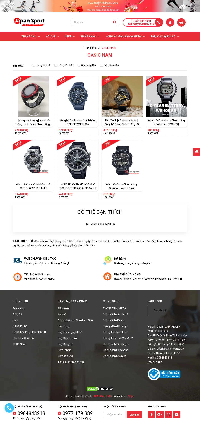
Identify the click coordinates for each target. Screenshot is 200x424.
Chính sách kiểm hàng (115, 350)
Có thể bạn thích (100, 212)
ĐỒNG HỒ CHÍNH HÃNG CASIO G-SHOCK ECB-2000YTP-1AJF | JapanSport (78, 188)
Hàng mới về (41, 65)
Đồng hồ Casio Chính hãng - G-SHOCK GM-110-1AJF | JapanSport (33, 188)
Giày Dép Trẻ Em (67, 338)
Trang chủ (19, 308)
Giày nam (63, 308)
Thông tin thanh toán (115, 332)
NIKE (15, 320)
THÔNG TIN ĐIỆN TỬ (114, 308)
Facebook (160, 310)
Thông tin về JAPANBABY (118, 338)
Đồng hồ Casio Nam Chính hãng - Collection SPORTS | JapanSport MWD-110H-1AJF (166, 124)
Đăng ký (134, 414)
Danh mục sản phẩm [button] (72, 301)
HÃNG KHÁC (20, 326)
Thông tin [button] (20, 301)
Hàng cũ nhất (63, 65)
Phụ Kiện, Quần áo (23, 338)
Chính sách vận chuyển (116, 314)
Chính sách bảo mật (114, 355)
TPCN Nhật (19, 344)
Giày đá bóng (65, 355)
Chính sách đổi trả (113, 320)
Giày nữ (62, 314)
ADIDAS (17, 314)
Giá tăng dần (87, 65)
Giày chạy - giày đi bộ (70, 332)
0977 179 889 (77, 413)
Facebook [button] (155, 301)
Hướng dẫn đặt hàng (115, 326)
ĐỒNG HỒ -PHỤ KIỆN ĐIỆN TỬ (29, 332)
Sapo (131, 396)
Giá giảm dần (109, 65)
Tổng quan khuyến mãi (71, 361)
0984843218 (31, 413)
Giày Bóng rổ (65, 344)
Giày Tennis (64, 350)
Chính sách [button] (111, 301)
